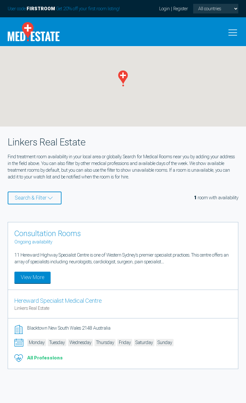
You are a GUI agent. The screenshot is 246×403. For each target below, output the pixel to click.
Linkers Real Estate (31, 308)
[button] (123, 78)
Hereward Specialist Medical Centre (58, 300)
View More (32, 277)
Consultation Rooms (47, 233)
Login (164, 8)
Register (180, 8)
